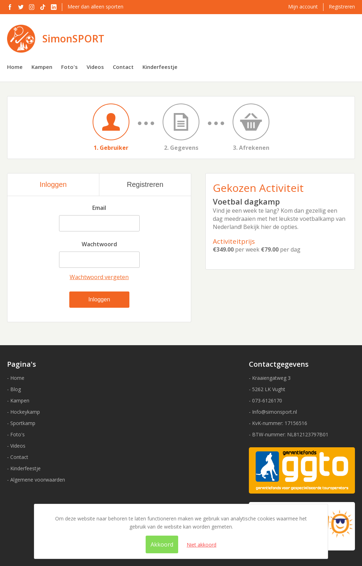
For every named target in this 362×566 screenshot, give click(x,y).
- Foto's (16, 434)
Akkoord (162, 544)
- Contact (17, 457)
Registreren (342, 6)
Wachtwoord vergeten (99, 277)
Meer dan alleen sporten (95, 6)
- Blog (14, 389)
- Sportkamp (21, 423)
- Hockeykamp (23, 411)
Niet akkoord (201, 544)
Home (15, 66)
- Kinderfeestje (24, 468)
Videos (95, 66)
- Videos (16, 445)
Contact (123, 66)
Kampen (41, 66)
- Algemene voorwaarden (36, 479)
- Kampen (18, 400)
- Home (15, 378)
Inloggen (53, 184)
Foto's (69, 66)
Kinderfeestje (159, 66)
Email (99, 208)
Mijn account (303, 6)
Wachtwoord (99, 244)
